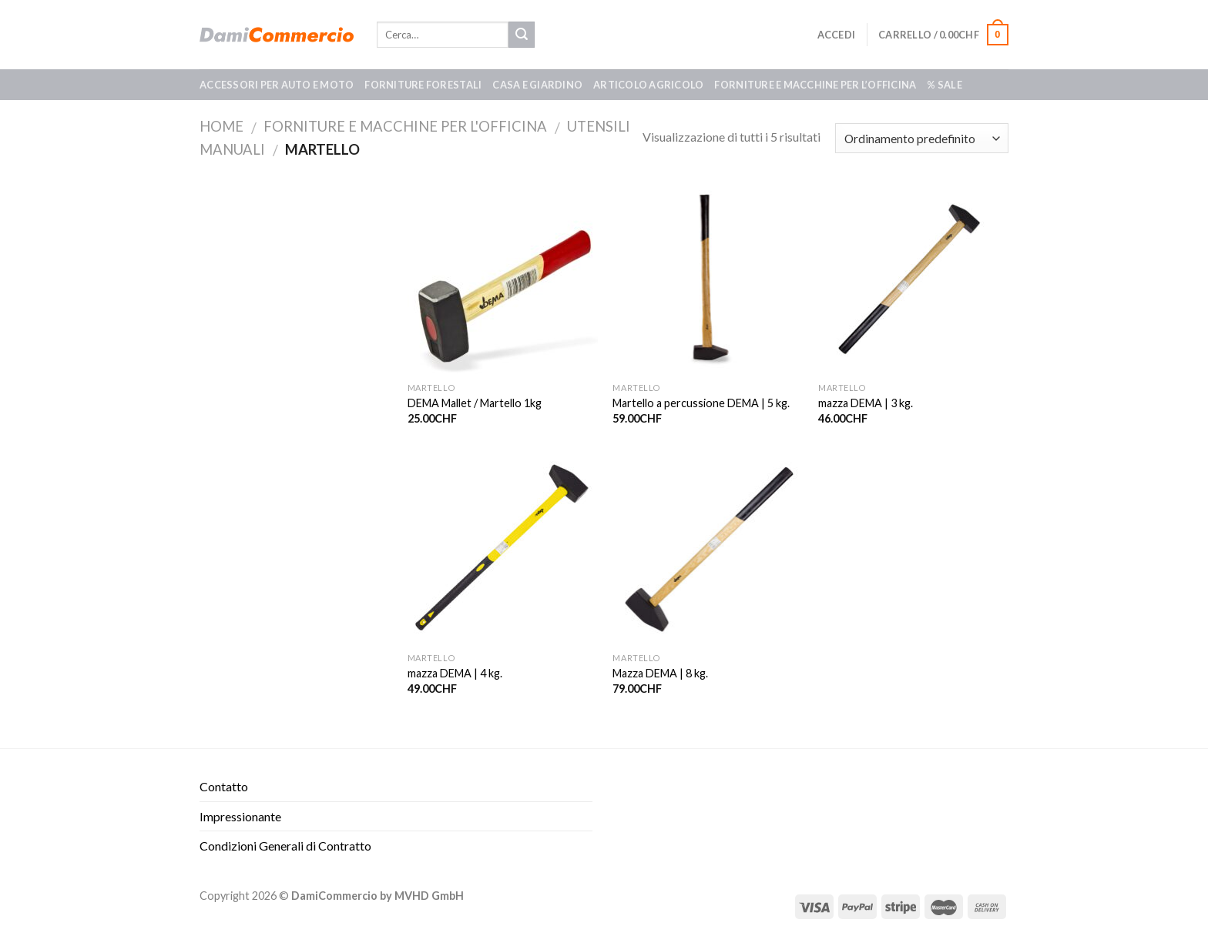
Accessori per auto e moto (277, 85)
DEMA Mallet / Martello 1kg (475, 403)
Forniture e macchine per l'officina (405, 126)
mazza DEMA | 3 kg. (865, 403)
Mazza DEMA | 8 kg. (660, 673)
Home (221, 126)
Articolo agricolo (648, 85)
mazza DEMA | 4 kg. (455, 673)
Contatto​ (224, 786)
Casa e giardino (537, 85)
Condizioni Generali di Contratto (285, 845)
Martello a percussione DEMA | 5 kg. (701, 403)
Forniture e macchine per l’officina (815, 85)
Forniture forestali (423, 85)
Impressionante (240, 816)
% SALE (944, 85)
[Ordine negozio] (921, 138)
